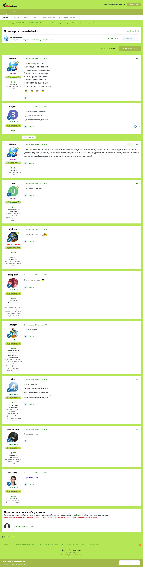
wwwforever (13, 429)
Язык (64, 550)
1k (13, 207)
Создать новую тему (106, 48)
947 (13, 130)
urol (13, 183)
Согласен (129, 563)
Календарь (16, 17)
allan (13, 379)
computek (13, 275)
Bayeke (13, 107)
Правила (36, 17)
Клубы (26, 17)
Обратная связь (75, 550)
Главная (7, 13)
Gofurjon (12, 325)
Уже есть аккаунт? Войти (114, 4)
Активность (18, 12)
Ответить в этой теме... (24, 526)
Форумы (5, 17)
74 (13, 403)
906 (13, 298)
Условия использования (18, 564)
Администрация (49, 17)
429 (13, 348)
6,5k (13, 82)
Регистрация (134, 4)
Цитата (31, 98)
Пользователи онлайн (67, 17)
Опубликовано (35, 58)
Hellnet (19, 37)
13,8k (13, 253)
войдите (77, 515)
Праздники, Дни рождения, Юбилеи (38, 40)
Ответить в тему (130, 48)
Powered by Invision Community (71, 555)
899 (13, 496)
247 (13, 453)
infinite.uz (13, 229)
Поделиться (113, 39)
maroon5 (12, 473)
